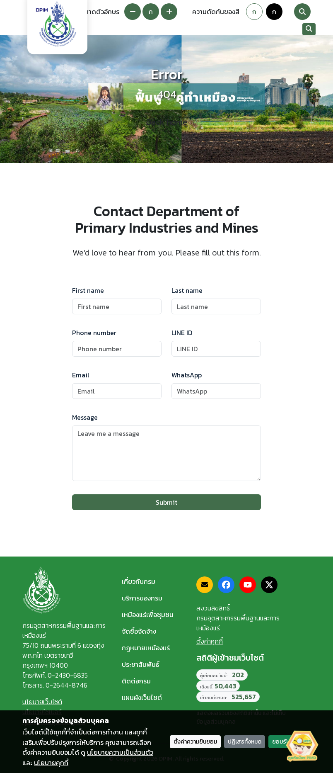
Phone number (94, 333)
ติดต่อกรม (136, 681)
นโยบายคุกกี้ (51, 763)
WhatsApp (186, 375)
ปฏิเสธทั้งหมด (244, 741)
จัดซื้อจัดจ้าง (139, 631)
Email (80, 375)
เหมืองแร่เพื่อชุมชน (148, 615)
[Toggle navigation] (291, 29)
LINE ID (181, 333)
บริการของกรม (142, 598)
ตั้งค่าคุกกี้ (209, 641)
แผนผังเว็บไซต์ (142, 698)
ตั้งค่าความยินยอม (195, 741)
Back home (166, 122)
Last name (187, 290)
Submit (166, 502)
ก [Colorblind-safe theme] (274, 12)
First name (88, 290)
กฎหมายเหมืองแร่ (146, 648)
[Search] (302, 11)
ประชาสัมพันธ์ (140, 664)
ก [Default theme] (254, 12)
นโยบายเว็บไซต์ (42, 702)
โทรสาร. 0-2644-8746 (54, 685)
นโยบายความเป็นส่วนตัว (120, 752)
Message (85, 417)
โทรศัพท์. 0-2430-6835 (55, 675)
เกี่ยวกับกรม (138, 581)
